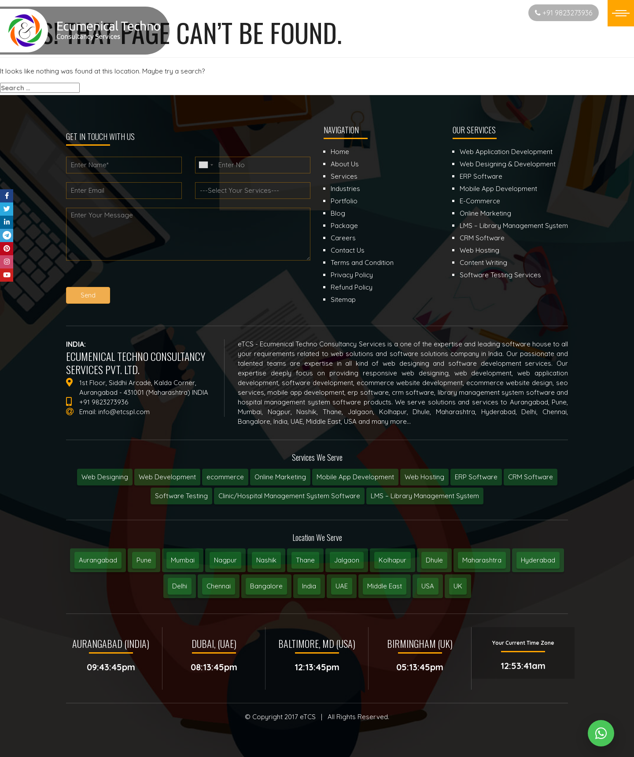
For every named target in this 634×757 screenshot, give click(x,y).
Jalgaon (346, 560)
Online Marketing (280, 477)
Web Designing (104, 477)
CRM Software (530, 477)
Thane (305, 560)
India (309, 586)
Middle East (384, 586)
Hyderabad (538, 560)
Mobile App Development (355, 477)
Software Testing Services (500, 275)
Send (88, 295)
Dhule (434, 560)
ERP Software (476, 477)
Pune (143, 560)
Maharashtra (481, 560)
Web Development (167, 477)
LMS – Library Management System (425, 496)
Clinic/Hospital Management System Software (289, 496)
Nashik (266, 560)
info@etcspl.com (124, 412)
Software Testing (181, 496)
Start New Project (487, 12)
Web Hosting (424, 477)
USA (427, 586)
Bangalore (266, 586)
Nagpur (225, 560)
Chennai (218, 586)
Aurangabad (98, 560)
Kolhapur (392, 560)
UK (457, 586)
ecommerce (225, 477)
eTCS (308, 717)
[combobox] (205, 165)
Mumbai (183, 560)
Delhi (179, 586)
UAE (341, 586)
